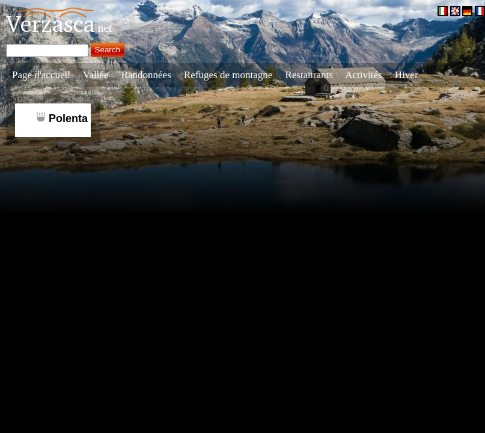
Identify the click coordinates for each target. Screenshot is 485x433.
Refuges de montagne (228, 75)
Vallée (95, 75)
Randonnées (146, 75)
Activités (363, 75)
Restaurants (309, 75)
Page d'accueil (41, 75)
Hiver (406, 75)
